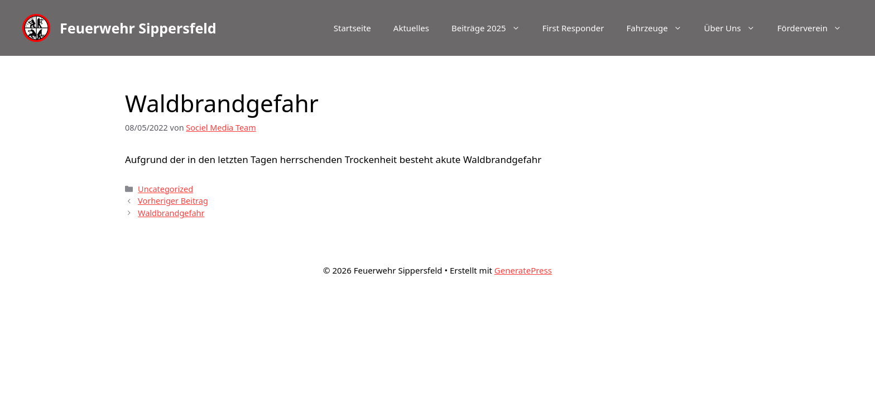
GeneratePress (523, 270)
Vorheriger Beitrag (173, 200)
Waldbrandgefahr (171, 213)
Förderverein (815, 28)
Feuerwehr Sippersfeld (138, 27)
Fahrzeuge (659, 28)
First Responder (573, 28)
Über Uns (735, 28)
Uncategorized (165, 189)
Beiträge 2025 (491, 28)
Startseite (352, 28)
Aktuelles (411, 28)
